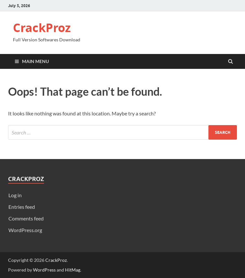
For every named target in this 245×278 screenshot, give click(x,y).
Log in (15, 195)
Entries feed (21, 207)
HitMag (72, 270)
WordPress (44, 270)
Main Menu (35, 61)
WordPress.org (25, 230)
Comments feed (26, 218)
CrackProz (42, 28)
